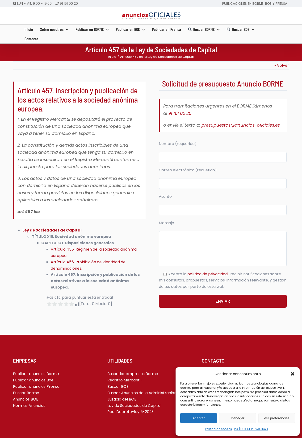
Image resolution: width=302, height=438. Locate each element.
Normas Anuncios (29, 405)
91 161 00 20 (69, 3)
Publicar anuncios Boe (33, 380)
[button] (292, 374)
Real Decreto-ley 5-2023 (130, 411)
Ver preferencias (276, 418)
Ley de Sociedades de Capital (52, 230)
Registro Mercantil (124, 380)
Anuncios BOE (25, 399)
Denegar (237, 418)
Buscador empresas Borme (132, 373)
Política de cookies (218, 429)
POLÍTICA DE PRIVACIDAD (251, 429)
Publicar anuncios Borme (36, 373)
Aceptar (199, 418)
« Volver (281, 65)
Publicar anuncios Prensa (36, 386)
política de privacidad (208, 274)
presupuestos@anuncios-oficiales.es (240, 125)
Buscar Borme (26, 393)
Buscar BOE (118, 386)
